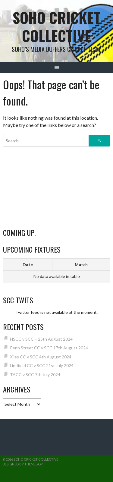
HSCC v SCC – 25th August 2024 (41, 339)
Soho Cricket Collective (56, 26)
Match (81, 264)
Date (28, 264)
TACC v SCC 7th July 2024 (35, 374)
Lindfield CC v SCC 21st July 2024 (42, 365)
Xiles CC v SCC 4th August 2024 (40, 356)
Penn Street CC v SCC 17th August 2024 (49, 347)
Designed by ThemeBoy (22, 464)
